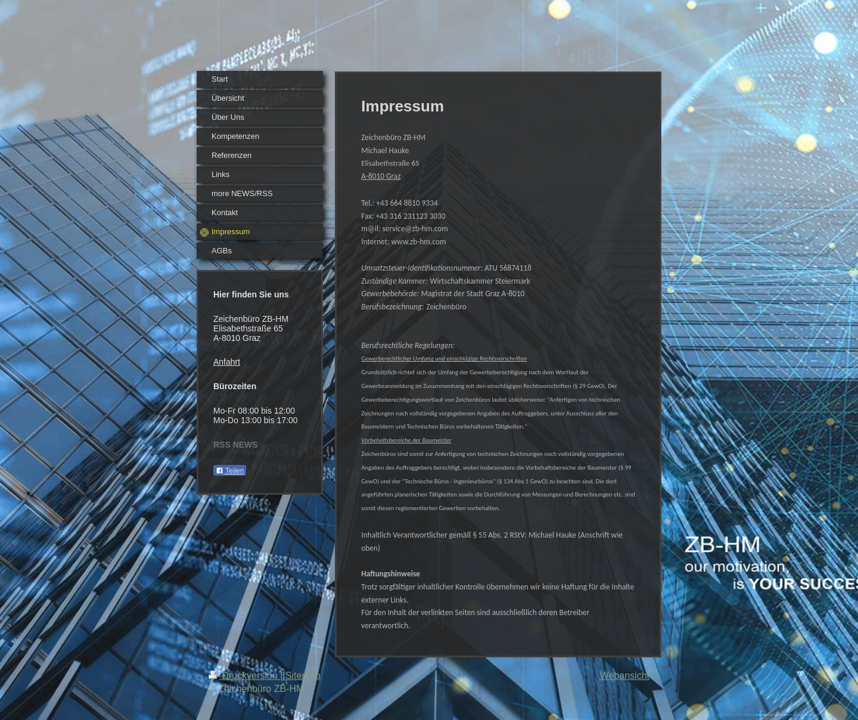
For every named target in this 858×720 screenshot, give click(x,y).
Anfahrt (226, 362)
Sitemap (303, 676)
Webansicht (624, 676)
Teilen (230, 471)
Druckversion (244, 676)
